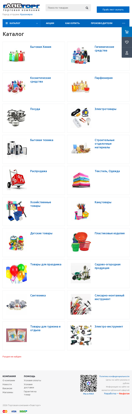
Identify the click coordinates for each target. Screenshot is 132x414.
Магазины (8, 392)
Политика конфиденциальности (114, 376)
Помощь (29, 376)
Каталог (15, 23)
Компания (9, 376)
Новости (7, 384)
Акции (50, 23)
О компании (9, 380)
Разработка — (116, 393)
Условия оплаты (32, 380)
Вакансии (7, 388)
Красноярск (26, 14)
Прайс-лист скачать (113, 9)
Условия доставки (29, 386)
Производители (101, 23)
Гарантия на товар (30, 393)
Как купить (72, 23)
